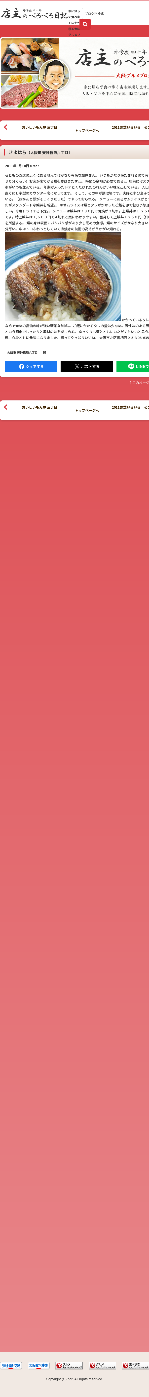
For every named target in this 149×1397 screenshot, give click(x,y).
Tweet (87, 366)
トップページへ (87, 130)
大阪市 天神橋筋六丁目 (22, 352)
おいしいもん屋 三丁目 (39, 127)
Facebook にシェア (31, 366)
